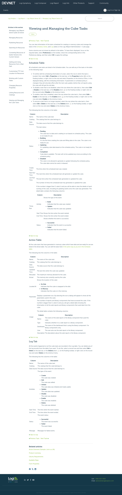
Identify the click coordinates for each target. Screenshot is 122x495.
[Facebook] (30, 469)
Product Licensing (35, 453)
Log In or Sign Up (112, 10)
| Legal (71, 492)
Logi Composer (40, 3)
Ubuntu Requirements (36, 456)
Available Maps (34, 460)
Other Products (79, 3)
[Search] (99, 18)
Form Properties (34, 464)
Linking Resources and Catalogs (16, 94)
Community (104, 3)
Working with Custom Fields (16, 79)
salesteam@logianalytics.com (105, 481)
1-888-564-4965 (100, 479)
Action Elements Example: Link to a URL (42, 449)
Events (5, 10)
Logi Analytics (12, 18)
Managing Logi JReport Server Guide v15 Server (16, 32)
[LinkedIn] (35, 469)
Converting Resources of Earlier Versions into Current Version (17, 55)
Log (52, 47)
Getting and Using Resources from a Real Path (16, 64)
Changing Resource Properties (15, 87)
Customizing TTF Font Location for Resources (16, 72)
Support (91, 3)
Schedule (40, 47)
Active (45, 47)
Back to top (33, 59)
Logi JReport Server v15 (33, 18)
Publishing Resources (16, 43)
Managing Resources (16, 38)
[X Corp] (32, 469)
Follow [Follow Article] (32, 34)
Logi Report (54, 3)
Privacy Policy (77, 492)
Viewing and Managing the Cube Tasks (16, 101)
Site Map (84, 492)
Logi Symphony (25, 3)
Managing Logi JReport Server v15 (52, 18)
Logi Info (66, 3)
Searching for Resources (17, 48)
